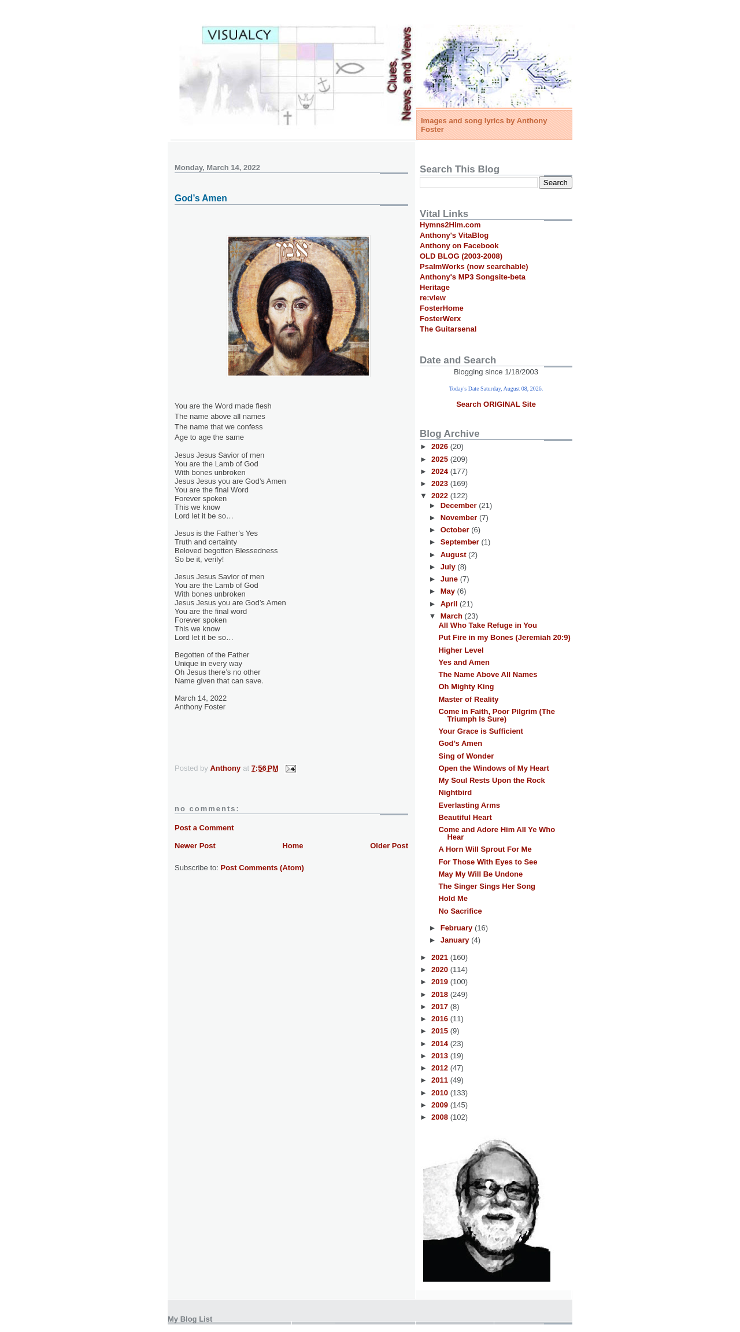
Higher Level (460, 650)
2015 (440, 1030)
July (449, 566)
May (449, 591)
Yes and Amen (463, 662)
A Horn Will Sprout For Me (484, 849)
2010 (440, 1092)
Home (292, 845)
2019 (440, 981)
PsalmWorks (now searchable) (474, 266)
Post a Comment (204, 827)
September (461, 542)
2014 (440, 1043)
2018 (440, 994)
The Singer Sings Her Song (486, 886)
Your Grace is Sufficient (480, 731)
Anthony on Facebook (459, 245)
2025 (440, 459)
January (456, 940)
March (453, 616)
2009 (440, 1105)
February (458, 927)
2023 (440, 483)
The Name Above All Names (487, 674)
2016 (440, 1018)
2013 (440, 1055)
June (450, 579)
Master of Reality (468, 699)
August (454, 554)
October (456, 529)
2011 (440, 1080)
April (450, 603)
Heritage (435, 287)
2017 (440, 1006)
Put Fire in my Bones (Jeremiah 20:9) (504, 637)
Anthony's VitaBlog (454, 235)
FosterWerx (440, 318)
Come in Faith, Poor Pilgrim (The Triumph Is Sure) (496, 715)
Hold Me (453, 898)
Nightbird (455, 792)
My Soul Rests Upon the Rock (491, 780)
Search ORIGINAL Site (496, 404)
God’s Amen (460, 743)
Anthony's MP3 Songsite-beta (473, 277)
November (460, 517)
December (460, 505)
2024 (440, 471)
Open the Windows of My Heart (493, 768)
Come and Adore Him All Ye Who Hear (496, 833)
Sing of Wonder (466, 756)
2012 (440, 1068)
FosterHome (442, 308)
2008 (440, 1117)
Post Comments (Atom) (262, 867)
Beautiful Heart (464, 817)
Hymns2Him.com (450, 224)
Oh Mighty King (466, 686)
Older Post (389, 845)
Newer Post (195, 845)
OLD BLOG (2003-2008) (461, 256)
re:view (433, 297)
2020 (440, 969)
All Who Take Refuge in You (487, 625)
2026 (440, 446)
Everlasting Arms (469, 805)
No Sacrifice (460, 911)
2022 (440, 495)
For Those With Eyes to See (487, 862)
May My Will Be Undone (480, 874)
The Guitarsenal (448, 329)
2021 (440, 957)
